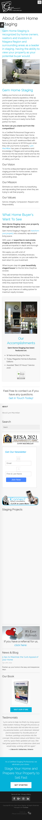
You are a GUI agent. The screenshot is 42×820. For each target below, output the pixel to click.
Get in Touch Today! (21, 398)
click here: (20, 645)
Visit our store (21, 709)
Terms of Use (15, 794)
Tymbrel (25, 807)
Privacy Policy (26, 794)
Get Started (21, 785)
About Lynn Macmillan (11, 413)
